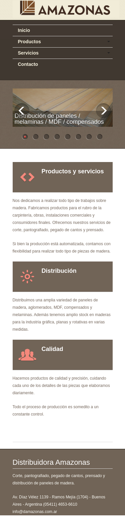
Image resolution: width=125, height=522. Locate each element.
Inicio (24, 30)
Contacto (28, 64)
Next (103, 110)
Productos (29, 41)
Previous (21, 110)
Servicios (28, 53)
